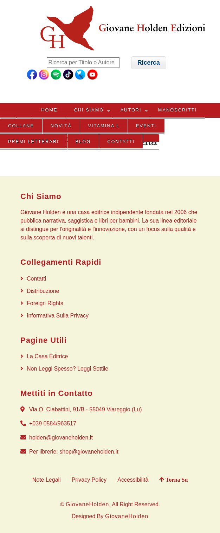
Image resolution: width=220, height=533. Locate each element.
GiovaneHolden (87, 504)
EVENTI (146, 125)
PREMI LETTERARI (33, 141)
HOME (49, 110)
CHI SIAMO (89, 110)
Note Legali (46, 480)
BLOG (83, 141)
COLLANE (21, 125)
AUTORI (131, 110)
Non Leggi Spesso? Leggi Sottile (67, 369)
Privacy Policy (89, 480)
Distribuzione (43, 291)
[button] (149, 62)
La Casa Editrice (47, 356)
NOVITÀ (61, 125)
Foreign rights (45, 303)
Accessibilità (132, 480)
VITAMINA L (103, 125)
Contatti (121, 141)
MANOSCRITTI (177, 110)
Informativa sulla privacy (58, 316)
